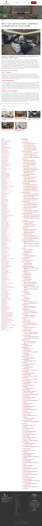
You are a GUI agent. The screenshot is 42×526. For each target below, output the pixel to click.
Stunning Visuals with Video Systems (8, 315)
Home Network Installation (27, 374)
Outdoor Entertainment (5, 152)
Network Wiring (4, 204)
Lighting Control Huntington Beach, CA (30, 327)
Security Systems (4, 285)
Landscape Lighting (5, 200)
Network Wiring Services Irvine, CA (29, 196)
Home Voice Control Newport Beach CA (30, 431)
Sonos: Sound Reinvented (6, 174)
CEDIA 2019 (4, 288)
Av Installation (4, 257)
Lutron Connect (18, 505)
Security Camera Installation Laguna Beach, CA (31, 155)
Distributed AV (4, 269)
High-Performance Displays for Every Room (8, 325)
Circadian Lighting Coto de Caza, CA (29, 406)
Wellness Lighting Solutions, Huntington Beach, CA (32, 456)
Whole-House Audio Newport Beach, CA (30, 310)
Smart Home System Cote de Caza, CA (30, 477)
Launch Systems (4, 237)
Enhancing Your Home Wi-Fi (6, 181)
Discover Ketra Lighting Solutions (7, 215)
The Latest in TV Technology (6, 286)
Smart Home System (26, 476)
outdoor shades (4, 230)
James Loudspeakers (5, 271)
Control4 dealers (21, 64)
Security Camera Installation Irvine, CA (30, 154)
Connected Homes (5, 203)
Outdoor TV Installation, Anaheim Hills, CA (30, 437)
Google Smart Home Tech (6, 321)
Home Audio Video (26, 442)
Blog (16, 510)
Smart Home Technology (6, 193)
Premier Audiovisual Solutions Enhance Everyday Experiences (20, 118)
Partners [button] (28, 2)
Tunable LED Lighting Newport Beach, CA (30, 181)
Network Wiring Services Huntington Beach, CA (31, 195)
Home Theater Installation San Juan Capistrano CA (31, 338)
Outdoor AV (4, 197)
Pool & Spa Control (5, 264)
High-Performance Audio (6, 255)
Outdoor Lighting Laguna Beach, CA (29, 357)
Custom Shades (4, 250)
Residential (4, 179)
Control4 (5, 103)
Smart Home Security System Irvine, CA (30, 235)
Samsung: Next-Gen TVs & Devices (7, 327)
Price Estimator (17, 515)
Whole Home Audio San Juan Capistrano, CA (30, 303)
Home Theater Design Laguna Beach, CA (30, 148)
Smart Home (4, 148)
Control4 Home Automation (27, 330)
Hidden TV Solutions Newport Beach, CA (30, 341)
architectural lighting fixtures (6, 294)
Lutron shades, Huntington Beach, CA (30, 418)
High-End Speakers (5, 160)
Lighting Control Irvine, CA (28, 329)
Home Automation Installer (28, 263)
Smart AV (3, 192)
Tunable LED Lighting (5, 157)
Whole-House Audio (5, 270)
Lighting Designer (25, 347)
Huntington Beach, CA (5, 120)
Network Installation (5, 274)
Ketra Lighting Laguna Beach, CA (29, 428)
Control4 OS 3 (18, 503)
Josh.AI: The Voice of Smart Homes (7, 190)
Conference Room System (6, 210)
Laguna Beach (4, 236)
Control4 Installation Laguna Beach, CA (30, 373)
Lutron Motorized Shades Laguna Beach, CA (31, 483)
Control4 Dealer (4, 194)
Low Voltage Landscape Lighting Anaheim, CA (31, 394)
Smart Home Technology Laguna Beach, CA (30, 415)
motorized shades (5, 208)
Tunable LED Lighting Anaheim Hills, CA (30, 180)
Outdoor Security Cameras (27, 398)
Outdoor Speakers (25, 377)
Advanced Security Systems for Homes (8, 186)
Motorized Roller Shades (6, 279)
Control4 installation (5, 297)
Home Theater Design (31, 120)
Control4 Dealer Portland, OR (28, 223)
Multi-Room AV (4, 185)
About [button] (13, 2)
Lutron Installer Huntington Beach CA (29, 425)
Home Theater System (27, 298)
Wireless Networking (5, 252)
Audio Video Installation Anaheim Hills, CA (30, 323)
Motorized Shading (5, 267)
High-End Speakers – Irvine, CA (29, 172)
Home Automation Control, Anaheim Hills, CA (31, 382)
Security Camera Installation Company (28, 285)
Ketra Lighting (4, 273)
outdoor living (4, 232)
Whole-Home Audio (26, 258)
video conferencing (5, 211)
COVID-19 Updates (25, 488)
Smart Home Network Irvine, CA (29, 367)
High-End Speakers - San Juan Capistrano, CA (31, 169)
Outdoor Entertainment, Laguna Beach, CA (30, 205)
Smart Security (4, 169)
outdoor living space (5, 229)
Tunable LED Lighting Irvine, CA (29, 178)
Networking (4, 202)
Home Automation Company (27, 432)
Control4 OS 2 (18, 504)
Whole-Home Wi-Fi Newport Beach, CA (30, 307)
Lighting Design (25, 344)
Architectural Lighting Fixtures (27, 479)
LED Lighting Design (26, 359)
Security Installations (5, 293)
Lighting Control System (6, 164)
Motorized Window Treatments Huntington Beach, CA (32, 218)
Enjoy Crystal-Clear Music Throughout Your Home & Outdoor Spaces (20, 130)
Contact (38, 2)
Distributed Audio (5, 183)
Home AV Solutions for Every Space (7, 258)
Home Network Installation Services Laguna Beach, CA (32, 244)
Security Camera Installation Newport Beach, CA (31, 152)
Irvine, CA (24, 295)
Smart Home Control (5, 176)
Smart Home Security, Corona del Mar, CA (30, 370)
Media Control (4, 326)
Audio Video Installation (26, 321)
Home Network (4, 162)
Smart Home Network (26, 365)
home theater (4, 304)
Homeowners (4, 171)
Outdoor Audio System (27, 273)
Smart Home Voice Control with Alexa (8, 320)
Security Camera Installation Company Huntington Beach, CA (31, 287)
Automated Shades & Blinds (6, 265)
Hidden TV (4, 242)
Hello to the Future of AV (6, 329)
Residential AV (4, 259)
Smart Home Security (5, 151)
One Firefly (19, 523)
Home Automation (5, 143)
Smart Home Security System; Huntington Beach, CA (32, 238)
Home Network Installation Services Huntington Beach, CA (31, 242)
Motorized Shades (5, 144)
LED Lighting (4, 284)
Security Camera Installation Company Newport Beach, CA (31, 289)
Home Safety (4, 281)
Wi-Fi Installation (4, 239)
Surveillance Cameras (5, 188)
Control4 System (25, 362)
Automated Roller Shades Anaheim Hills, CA (30, 409)
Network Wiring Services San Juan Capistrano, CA (31, 193)
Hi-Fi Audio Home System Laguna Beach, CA (30, 486)
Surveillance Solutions (5, 262)
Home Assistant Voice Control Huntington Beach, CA (32, 446)
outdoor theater (4, 234)
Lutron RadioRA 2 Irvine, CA (28, 257)
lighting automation (5, 223)
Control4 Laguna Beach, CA (28, 251)
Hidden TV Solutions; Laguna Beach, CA (30, 342)
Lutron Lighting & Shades (6, 140)
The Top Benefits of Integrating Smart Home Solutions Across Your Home (7, 119)
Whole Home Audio (26, 300)
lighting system (4, 214)
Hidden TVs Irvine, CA (27, 320)
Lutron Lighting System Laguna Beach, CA (30, 189)
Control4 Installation (5, 246)
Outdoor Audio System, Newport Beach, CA (30, 283)
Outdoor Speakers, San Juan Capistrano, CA (30, 379)
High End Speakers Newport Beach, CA (30, 171)
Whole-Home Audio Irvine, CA (28, 260)
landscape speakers (5, 222)
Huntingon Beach (5, 217)
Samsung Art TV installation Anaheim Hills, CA (31, 440)
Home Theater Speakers (27, 294)
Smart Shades (25, 457)
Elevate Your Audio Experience (7, 314)
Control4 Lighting (25, 353)
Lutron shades (25, 417)
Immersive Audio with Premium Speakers (8, 287)
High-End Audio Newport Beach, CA (29, 453)
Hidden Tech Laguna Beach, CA (29, 465)
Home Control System (10, 103)
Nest (16, 509)
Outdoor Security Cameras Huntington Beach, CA (31, 400)
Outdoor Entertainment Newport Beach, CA (30, 202)
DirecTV (17, 508)
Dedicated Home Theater (6, 235)
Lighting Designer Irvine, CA (28, 348)
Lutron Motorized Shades (6, 260)
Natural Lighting (4, 216)
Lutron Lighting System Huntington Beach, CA (31, 187)
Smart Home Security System (6, 307)
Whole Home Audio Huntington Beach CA (30, 301)
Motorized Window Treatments (7, 147)
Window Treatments (5, 201)
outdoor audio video (5, 308)
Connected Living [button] (18, 3)
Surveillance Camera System (27, 460)
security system (4, 228)
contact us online (12, 101)
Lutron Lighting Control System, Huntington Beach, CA (32, 422)
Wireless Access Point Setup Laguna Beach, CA (31, 474)
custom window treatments (6, 298)
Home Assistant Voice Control (27, 445)
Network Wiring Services (26, 192)
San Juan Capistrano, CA (26, 261)
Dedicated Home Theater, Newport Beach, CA (31, 468)
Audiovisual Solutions (26, 395)
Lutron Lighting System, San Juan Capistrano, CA (31, 190)
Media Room (4, 172)
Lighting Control (4, 155)
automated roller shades (6, 221)
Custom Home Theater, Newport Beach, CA (30, 471)
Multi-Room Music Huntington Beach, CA (30, 229)
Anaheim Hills (4, 220)
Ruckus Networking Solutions (6, 238)
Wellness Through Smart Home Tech (7, 283)
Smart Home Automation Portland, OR (29, 450)
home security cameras (5, 227)
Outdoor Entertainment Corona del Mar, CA (30, 207)
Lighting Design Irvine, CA (28, 345)
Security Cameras (5, 159)
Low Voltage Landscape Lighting (28, 392)
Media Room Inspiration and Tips (7, 319)
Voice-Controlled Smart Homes (7, 241)
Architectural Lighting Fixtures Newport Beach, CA (32, 480)
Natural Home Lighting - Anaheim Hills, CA (30, 391)
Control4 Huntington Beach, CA (29, 249)
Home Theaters (4, 207)
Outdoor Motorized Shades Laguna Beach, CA (31, 351)
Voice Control (4, 311)
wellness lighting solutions (6, 299)
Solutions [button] (23, 2)
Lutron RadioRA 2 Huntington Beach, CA (30, 255)
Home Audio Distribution (27, 279)
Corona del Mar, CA (26, 291)
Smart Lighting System (27, 274)
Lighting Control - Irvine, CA (28, 412)
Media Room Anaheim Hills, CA (28, 403)
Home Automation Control (27, 380)
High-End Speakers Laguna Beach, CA (30, 174)
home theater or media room (7, 82)
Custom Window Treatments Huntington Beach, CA (32, 210)
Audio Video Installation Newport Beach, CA (31, 324)
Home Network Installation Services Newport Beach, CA (32, 246)
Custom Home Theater (26, 470)
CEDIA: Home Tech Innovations (7, 322)
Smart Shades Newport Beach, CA (29, 459)
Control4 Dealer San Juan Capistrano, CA (30, 224)
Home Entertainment (18, 103)
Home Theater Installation (5, 131)
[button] (21, 518)
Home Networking (5, 150)
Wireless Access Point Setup (27, 473)
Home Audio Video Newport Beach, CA (30, 443)
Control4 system (26, 87)
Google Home (4, 328)
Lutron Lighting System (26, 183)
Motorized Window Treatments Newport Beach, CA (32, 215)
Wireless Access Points (5, 249)
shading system (4, 231)
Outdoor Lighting (5, 318)
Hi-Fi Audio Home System (26, 485)
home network (4, 306)
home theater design (5, 305)
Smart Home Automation (25, 103)
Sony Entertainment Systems (6, 316)
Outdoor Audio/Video (5, 263)
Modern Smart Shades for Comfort (7, 312)
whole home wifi (4, 213)
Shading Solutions (5, 199)
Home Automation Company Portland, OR (30, 434)
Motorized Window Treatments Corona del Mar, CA (31, 216)
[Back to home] (6, 3)
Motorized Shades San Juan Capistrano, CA (30, 163)
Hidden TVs (4, 167)
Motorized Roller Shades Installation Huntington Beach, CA (31, 268)
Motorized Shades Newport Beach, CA (30, 160)
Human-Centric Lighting (6, 277)
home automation (5, 295)
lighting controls (4, 301)
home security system (5, 225)
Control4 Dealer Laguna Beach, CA (29, 226)
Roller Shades (4, 180)
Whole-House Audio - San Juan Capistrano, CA (31, 312)
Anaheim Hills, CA (25, 271)
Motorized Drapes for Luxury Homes (7, 313)
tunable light (4, 300)
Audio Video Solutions (5, 256)
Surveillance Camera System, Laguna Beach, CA (31, 462)
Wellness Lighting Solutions (27, 454)
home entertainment (5, 302)
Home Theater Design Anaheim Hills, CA (30, 146)
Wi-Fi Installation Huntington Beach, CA (30, 315)
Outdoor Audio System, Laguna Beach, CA (30, 282)
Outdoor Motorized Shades (27, 350)
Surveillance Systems (5, 173)
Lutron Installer (25, 423)
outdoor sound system (5, 309)
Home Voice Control (5, 243)
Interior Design (4, 291)
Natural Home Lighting (26, 389)
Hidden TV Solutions (26, 339)
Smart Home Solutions (27, 277)
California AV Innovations (6, 175)
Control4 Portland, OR (27, 252)
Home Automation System (6, 248)
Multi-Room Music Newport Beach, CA (30, 230)
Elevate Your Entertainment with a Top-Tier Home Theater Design (33, 119)
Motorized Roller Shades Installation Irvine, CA (31, 270)
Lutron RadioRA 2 (5, 278)
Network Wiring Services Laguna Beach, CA (30, 198)
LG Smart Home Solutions (6, 290)
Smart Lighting (4, 146)
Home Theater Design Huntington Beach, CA (31, 143)
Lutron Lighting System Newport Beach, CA (30, 184)
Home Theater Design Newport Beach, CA (30, 149)
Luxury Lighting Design (26, 383)
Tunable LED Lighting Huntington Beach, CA (30, 177)
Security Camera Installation (6, 168)
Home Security (4, 182)
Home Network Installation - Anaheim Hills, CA (31, 376)
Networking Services (5, 166)
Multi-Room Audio (5, 161)
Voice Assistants (4, 244)
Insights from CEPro (5, 323)
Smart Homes (4, 276)
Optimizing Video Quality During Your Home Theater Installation (8, 130)
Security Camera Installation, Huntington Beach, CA (32, 157)
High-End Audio (4, 189)
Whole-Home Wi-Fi (5, 196)
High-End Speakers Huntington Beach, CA (30, 168)
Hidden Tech (4, 245)
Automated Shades (5, 187)
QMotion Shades (4, 251)
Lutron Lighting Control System (27, 420)
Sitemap (22, 523)
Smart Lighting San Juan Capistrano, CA (30, 388)
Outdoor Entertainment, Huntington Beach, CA (31, 204)
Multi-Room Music (17, 131)
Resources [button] (33, 2)
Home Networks (4, 195)
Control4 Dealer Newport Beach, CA (29, 221)
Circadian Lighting (25, 404)
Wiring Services (4, 280)
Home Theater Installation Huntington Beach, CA (31, 336)
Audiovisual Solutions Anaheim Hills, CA (21, 120)
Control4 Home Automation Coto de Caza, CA (31, 332)
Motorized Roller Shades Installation (28, 266)
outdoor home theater (5, 224)
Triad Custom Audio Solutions (6, 272)
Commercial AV (4, 209)
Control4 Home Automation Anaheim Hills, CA (31, 333)
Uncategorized (25, 140)
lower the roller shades (31, 96)
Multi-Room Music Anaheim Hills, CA (29, 232)
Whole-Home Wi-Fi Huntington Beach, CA (30, 306)
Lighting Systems (5, 206)
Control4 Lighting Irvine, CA (28, 354)
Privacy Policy (25, 523)
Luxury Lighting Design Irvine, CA (29, 385)
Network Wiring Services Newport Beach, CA (31, 199)
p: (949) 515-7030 (4, 501)
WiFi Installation (4, 218)
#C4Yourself (4, 253)
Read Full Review (34, 509)
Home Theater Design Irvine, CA (29, 145)
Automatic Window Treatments (7, 266)
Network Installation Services (6, 165)
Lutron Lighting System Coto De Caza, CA (30, 186)
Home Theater (4, 153)
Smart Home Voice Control (28, 264)
